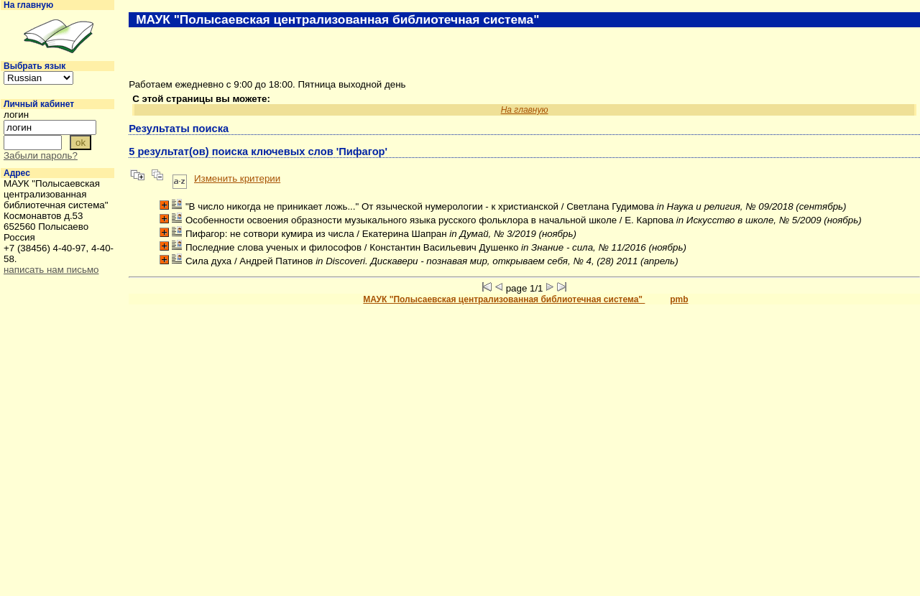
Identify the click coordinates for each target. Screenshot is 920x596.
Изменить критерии (237, 178)
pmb (679, 299)
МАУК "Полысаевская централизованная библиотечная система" (504, 299)
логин (16, 114)
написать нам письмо (51, 269)
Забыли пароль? (41, 155)
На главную (28, 5)
